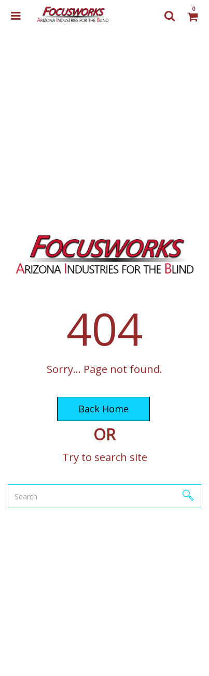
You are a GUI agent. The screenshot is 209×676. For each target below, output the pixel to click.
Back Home (103, 408)
